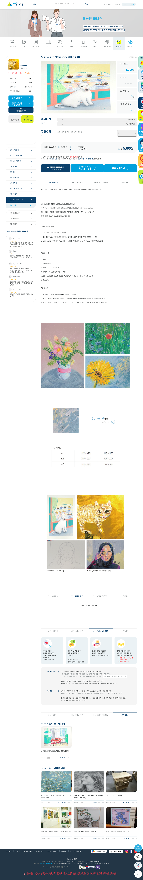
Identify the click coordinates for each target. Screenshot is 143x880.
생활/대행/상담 (14, 178)
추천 (124, 715)
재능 (53, 183)
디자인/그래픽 (14, 150)
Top (138, 875)
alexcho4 (108, 802)
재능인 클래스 (107, 4)
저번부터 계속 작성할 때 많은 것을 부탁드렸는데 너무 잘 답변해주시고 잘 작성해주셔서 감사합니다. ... (21, 244)
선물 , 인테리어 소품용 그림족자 (85, 831)
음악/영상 (13, 172)
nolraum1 (43, 838)
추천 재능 (124, 183)
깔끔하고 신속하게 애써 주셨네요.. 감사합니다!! (21, 295)
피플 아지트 (13, 224)
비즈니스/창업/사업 (16, 189)
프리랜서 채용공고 (52, 851)
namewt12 (76, 802)
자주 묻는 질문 (14, 219)
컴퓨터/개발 (13, 167)
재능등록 (117, 4)
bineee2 (23, 66)
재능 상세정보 (53, 596)
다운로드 (138, 856)
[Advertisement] (20, 133)
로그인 (125, 4)
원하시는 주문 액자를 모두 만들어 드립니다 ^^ (56, 833)
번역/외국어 (13, 194)
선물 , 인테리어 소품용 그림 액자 (117, 831)
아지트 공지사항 (15, 213)
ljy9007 (76, 838)
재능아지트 (101, 631)
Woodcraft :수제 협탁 (114, 796)
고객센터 (92, 691)
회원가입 (131, 4)
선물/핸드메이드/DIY (16, 200)
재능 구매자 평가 (77, 183)
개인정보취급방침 (75, 851)
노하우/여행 (13, 183)
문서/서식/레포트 (15, 161)
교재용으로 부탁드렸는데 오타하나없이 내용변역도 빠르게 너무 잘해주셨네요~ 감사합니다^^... (21, 283)
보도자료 (9, 851)
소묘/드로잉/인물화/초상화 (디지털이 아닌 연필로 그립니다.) (88, 797)
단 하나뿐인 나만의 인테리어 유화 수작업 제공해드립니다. (56, 797)
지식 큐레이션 (138, 847)
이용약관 (64, 851)
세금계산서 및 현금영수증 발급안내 (115, 676)
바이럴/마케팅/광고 (16, 156)
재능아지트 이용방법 (101, 183)
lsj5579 (43, 802)
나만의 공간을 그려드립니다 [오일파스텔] (55, 751)
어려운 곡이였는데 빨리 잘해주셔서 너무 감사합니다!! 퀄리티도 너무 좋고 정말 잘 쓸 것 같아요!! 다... (21, 270)
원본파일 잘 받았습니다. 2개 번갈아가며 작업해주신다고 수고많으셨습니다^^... (21, 257)
